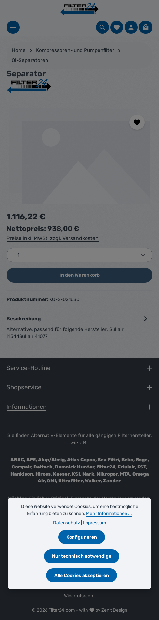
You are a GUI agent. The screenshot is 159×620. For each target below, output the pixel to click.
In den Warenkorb (80, 275)
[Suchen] (102, 27)
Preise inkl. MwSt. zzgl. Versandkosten (53, 238)
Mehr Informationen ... (109, 513)
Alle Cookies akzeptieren (81, 575)
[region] (79, 155)
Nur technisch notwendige (81, 556)
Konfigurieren (81, 537)
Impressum (94, 523)
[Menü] (13, 27)
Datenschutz (66, 523)
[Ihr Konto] (131, 27)
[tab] (78, 327)
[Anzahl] (79, 255)
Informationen (26, 406)
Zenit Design (114, 610)
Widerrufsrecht (79, 596)
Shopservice (24, 387)
